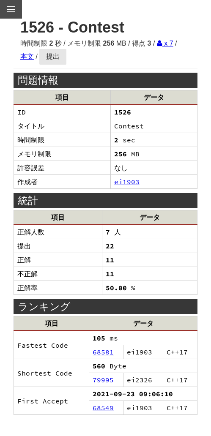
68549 (103, 407)
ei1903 (127, 181)
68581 (103, 352)
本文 (27, 56)
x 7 (165, 43)
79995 (103, 380)
